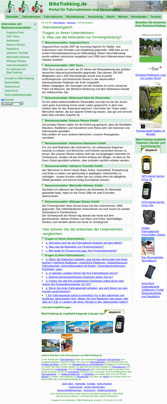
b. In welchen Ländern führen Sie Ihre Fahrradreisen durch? (82, 273)
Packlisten (89, 374)
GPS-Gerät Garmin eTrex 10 (153, 176)
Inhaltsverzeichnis (106, 390)
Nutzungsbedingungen (69, 390)
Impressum (89, 390)
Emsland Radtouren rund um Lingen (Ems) (151, 75)
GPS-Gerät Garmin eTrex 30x (153, 202)
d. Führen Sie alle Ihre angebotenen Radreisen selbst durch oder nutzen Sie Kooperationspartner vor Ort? (83, 282)
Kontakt (91, 383)
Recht (111, 16)
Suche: (9, 99)
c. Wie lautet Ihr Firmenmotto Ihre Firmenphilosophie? (81, 250)
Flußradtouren (119, 367)
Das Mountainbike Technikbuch (152, 257)
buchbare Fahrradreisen (108, 359)
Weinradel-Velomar (18, 57)
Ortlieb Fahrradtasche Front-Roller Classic (153, 229)
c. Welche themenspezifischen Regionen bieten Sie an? (79, 277)
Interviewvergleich (17, 65)
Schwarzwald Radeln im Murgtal (150, 131)
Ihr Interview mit (16, 71)
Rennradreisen (98, 362)
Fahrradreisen (31, 16)
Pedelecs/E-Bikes (50, 364)
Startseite (12, 16)
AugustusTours (15, 32)
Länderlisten (61, 369)
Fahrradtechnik (48, 374)
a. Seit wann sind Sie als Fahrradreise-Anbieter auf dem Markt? (84, 242)
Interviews (71, 23)
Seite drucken (104, 383)
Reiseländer (139, 16)
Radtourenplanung (70, 374)
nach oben (68, 383)
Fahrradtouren (53, 16)
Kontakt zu (19, 78)
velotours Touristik (17, 52)
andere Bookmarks (94, 387)
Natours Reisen (15, 44)
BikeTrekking (59, 23)
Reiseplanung (75, 16)
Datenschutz (76, 387)
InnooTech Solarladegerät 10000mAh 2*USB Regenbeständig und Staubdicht (152, 288)
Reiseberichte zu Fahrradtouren (88, 364)
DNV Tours (12, 36)
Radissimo (12, 48)
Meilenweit (12, 40)
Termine (156, 16)
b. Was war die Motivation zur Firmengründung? (75, 246)
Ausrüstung (96, 16)
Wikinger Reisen (16, 61)
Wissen (123, 16)
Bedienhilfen (12, 82)
